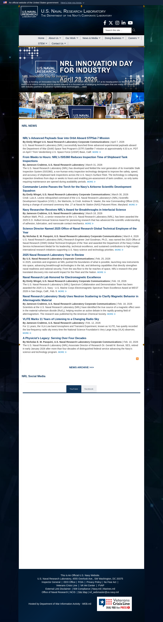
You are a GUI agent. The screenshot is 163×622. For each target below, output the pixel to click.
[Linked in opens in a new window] (123, 22)
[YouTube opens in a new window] (130, 22)
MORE (96, 152)
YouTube (74, 389)
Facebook (89, 389)
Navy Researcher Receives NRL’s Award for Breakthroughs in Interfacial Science (74, 209)
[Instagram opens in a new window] (117, 22)
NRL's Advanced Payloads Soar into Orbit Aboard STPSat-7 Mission (66, 138)
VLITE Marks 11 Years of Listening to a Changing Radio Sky (61, 319)
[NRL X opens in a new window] (111, 22)
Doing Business (114, 38)
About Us (55, 38)
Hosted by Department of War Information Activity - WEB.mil (60, 603)
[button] (73, 2)
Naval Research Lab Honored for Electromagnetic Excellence (62, 277)
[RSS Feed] (137, 358)
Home (41, 38)
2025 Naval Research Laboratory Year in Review (53, 254)
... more (83, 87)
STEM (42, 43)
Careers (133, 38)
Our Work (72, 38)
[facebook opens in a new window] (105, 22)
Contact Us (59, 43)
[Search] (117, 30)
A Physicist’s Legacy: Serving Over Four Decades (54, 338)
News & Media (92, 38)
